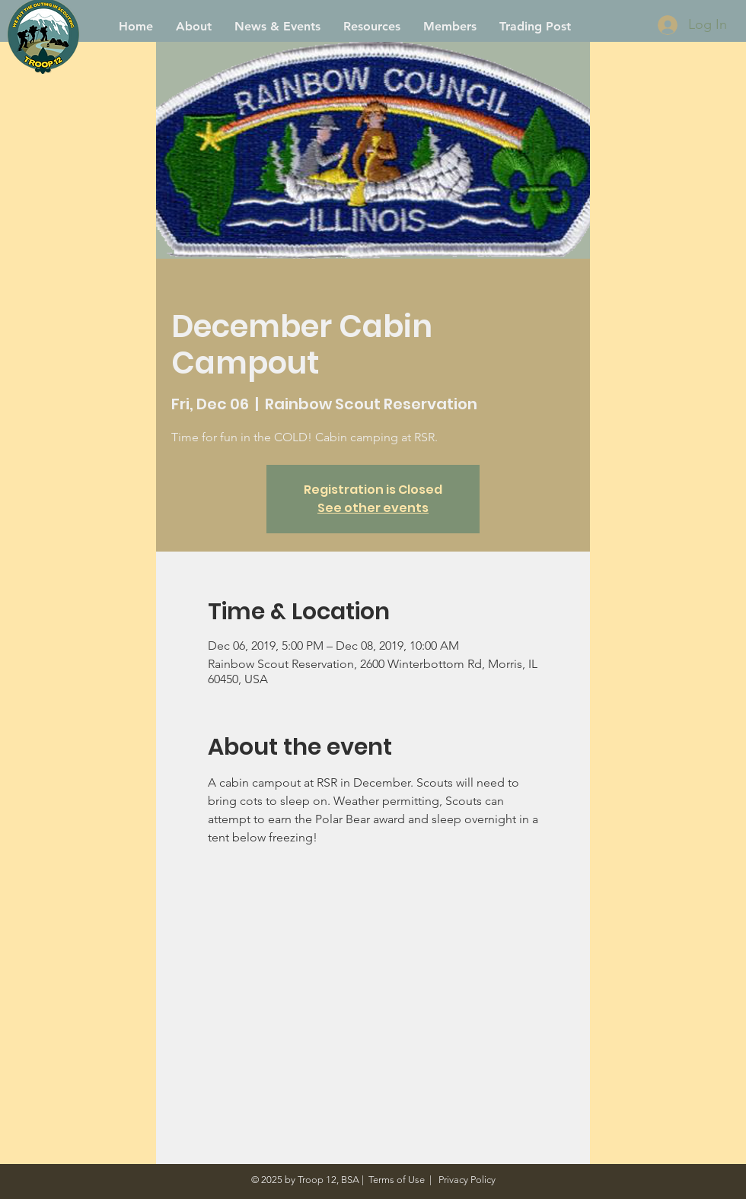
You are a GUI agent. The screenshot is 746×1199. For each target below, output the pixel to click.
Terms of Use (396, 1179)
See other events (373, 508)
